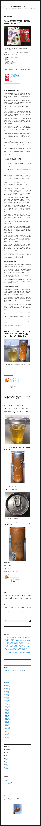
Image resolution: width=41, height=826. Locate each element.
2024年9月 (7, 709)
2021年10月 (7, 728)
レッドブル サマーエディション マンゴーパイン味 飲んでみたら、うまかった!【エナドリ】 (17, 333)
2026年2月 (7, 683)
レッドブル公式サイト (8, 374)
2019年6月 (7, 739)
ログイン (7, 779)
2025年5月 (7, 697)
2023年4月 (7, 713)
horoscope (7, 749)
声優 (6, 762)
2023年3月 (7, 715)
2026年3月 (7, 682)
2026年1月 (7, 685)
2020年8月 (7, 734)
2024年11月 (7, 706)
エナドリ (20, 611)
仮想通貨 (7, 758)
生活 (6, 767)
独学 (14, 325)
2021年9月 (7, 730)
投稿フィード (7, 780)
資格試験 (11, 325)
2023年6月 (7, 712)
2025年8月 (7, 692)
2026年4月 (7, 680)
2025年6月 (7, 695)
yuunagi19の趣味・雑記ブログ (15, 6)
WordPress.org (8, 783)
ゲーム (6, 752)
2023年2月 (7, 716)
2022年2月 (7, 724)
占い (6, 761)
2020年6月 (7, 736)
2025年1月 (7, 703)
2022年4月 (7, 721)
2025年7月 (7, 694)
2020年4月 (7, 737)
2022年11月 (7, 719)
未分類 (6, 765)
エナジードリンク (16, 611)
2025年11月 (7, 688)
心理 (6, 764)
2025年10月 (7, 689)
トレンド (7, 753)
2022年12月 (7, 718)
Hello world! (7, 670)
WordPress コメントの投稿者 (17, 670)
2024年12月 (7, 704)
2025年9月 (7, 691)
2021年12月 (7, 727)
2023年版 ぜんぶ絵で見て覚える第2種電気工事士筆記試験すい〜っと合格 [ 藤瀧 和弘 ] (14, 58)
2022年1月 (7, 725)
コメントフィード (8, 782)
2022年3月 (7, 722)
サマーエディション (25, 611)
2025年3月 (7, 700)
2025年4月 (7, 698)
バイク (6, 755)
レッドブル (9, 612)
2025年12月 (7, 686)
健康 (6, 759)
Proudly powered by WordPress (28, 825)
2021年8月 (7, 731)
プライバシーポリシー (18, 825)
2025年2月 (7, 701)
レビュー (11, 611)
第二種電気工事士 (18, 325)
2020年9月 (7, 733)
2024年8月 (7, 710)
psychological (8, 750)
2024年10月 (7, 707)
